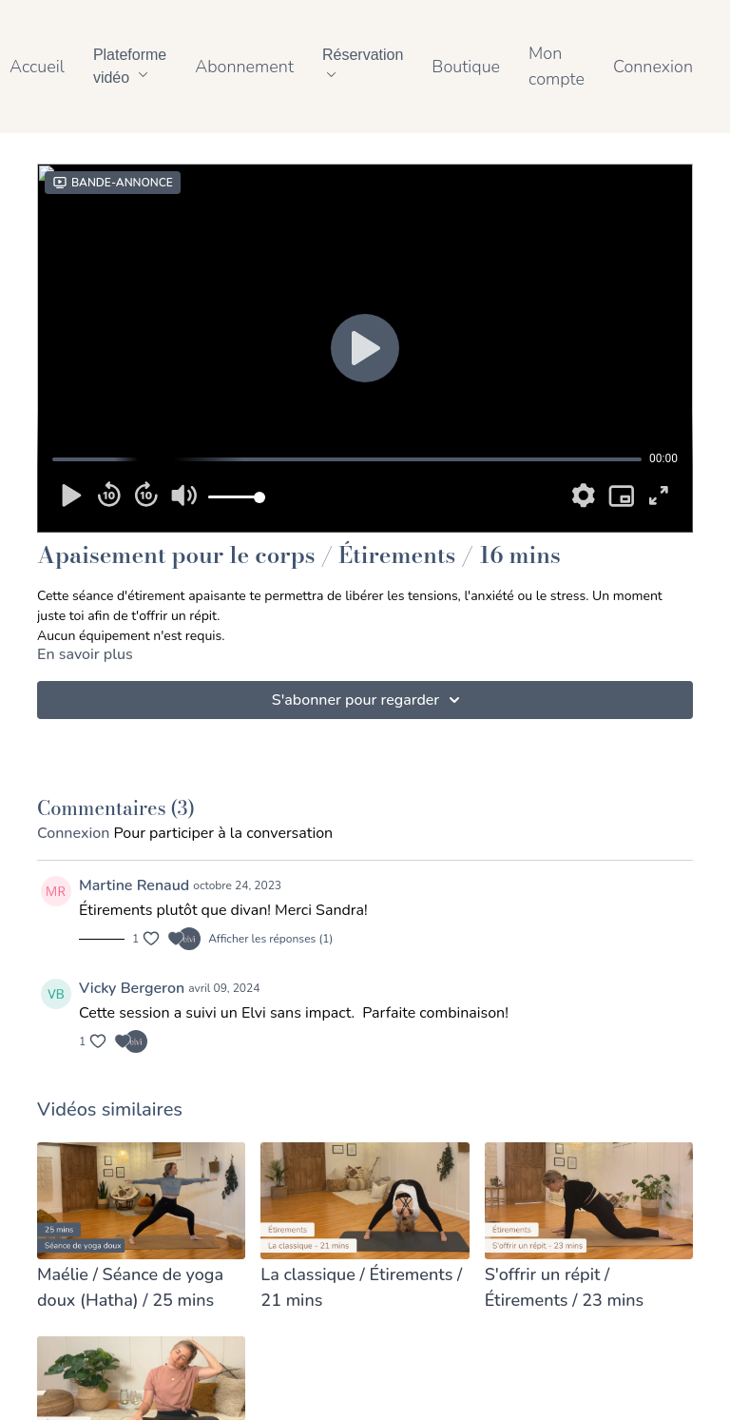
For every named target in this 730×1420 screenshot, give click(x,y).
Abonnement (244, 66)
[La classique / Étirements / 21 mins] (364, 1287)
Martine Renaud (134, 885)
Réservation (362, 62)
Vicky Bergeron (131, 988)
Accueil (37, 66)
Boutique (466, 66)
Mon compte (556, 66)
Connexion (653, 66)
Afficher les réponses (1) (270, 938)
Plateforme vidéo (129, 66)
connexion (73, 833)
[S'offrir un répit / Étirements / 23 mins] (589, 1287)
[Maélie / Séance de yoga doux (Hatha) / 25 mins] (141, 1287)
